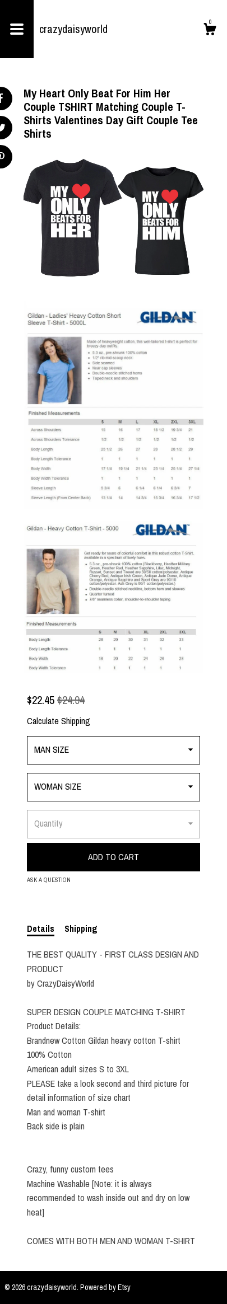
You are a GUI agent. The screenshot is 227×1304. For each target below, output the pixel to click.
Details (40, 928)
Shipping (81, 928)
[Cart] (209, 30)
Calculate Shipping (58, 721)
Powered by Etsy (105, 1287)
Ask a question (49, 880)
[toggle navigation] (17, 29)
